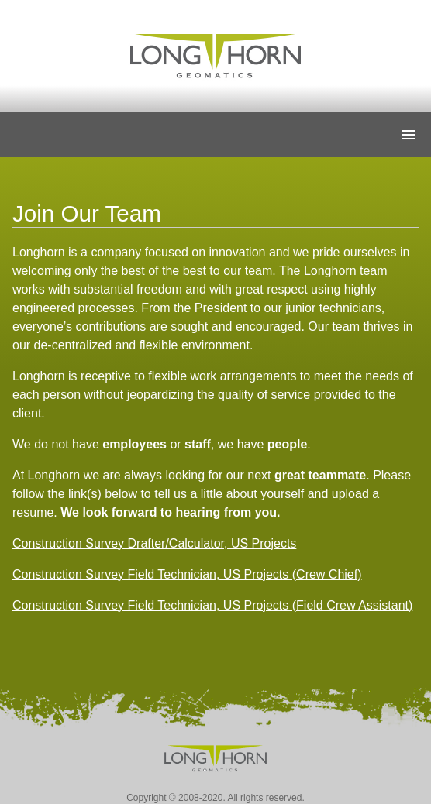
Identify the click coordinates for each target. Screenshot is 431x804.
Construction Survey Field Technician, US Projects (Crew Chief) (187, 574)
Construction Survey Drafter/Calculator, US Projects (154, 543)
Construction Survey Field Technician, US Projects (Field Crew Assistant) (212, 605)
